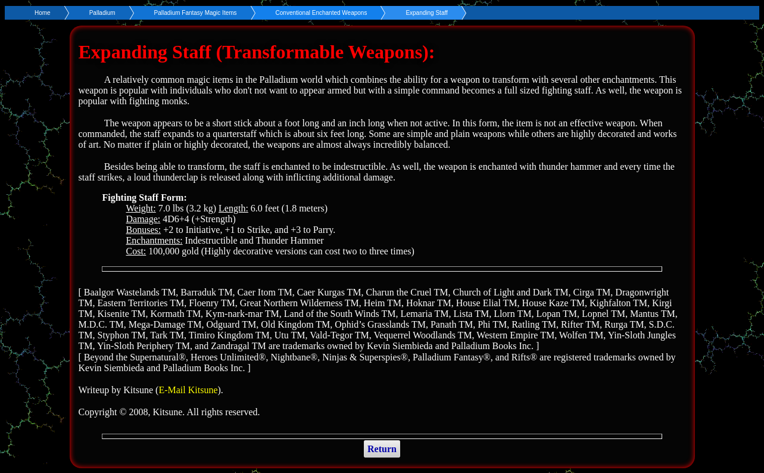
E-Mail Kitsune (187, 390)
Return (382, 449)
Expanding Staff (426, 13)
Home (43, 13)
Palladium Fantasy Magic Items (195, 13)
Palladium (102, 13)
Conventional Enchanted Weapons (321, 13)
